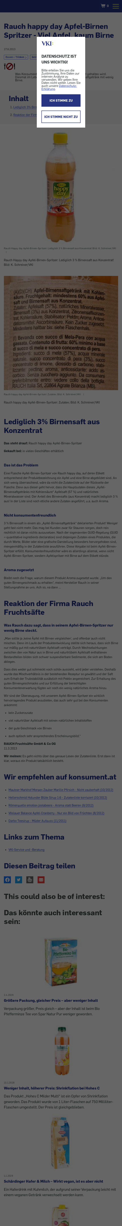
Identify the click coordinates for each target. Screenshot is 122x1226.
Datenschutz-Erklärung (59, 87)
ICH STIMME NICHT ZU (61, 117)
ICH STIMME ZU (61, 100)
